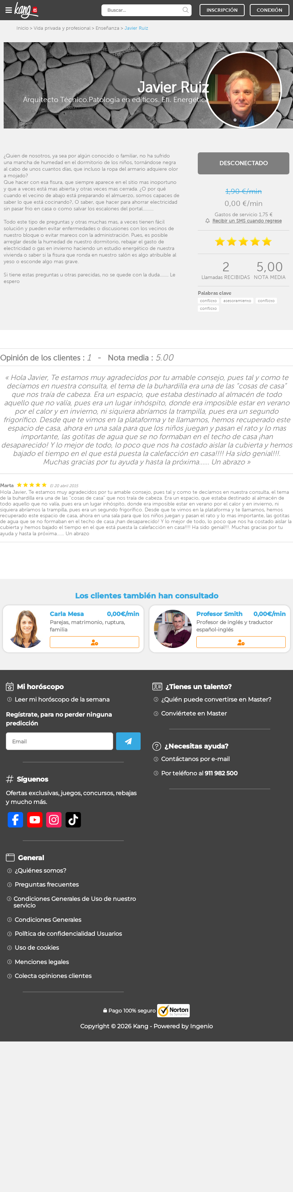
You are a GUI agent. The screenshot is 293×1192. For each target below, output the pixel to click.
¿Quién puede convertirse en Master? (216, 699)
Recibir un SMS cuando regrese (247, 221)
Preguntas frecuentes (47, 884)
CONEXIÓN (269, 10)
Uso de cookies (37, 948)
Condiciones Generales (48, 920)
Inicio (22, 28)
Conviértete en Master (194, 713)
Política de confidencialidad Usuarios (68, 934)
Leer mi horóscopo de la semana (62, 699)
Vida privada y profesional (62, 28)
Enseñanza (107, 28)
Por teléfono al (199, 773)
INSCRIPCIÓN (222, 10)
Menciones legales (42, 962)
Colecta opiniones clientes (53, 976)
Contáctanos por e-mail (195, 759)
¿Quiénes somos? (40, 870)
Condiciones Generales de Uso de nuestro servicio (75, 902)
